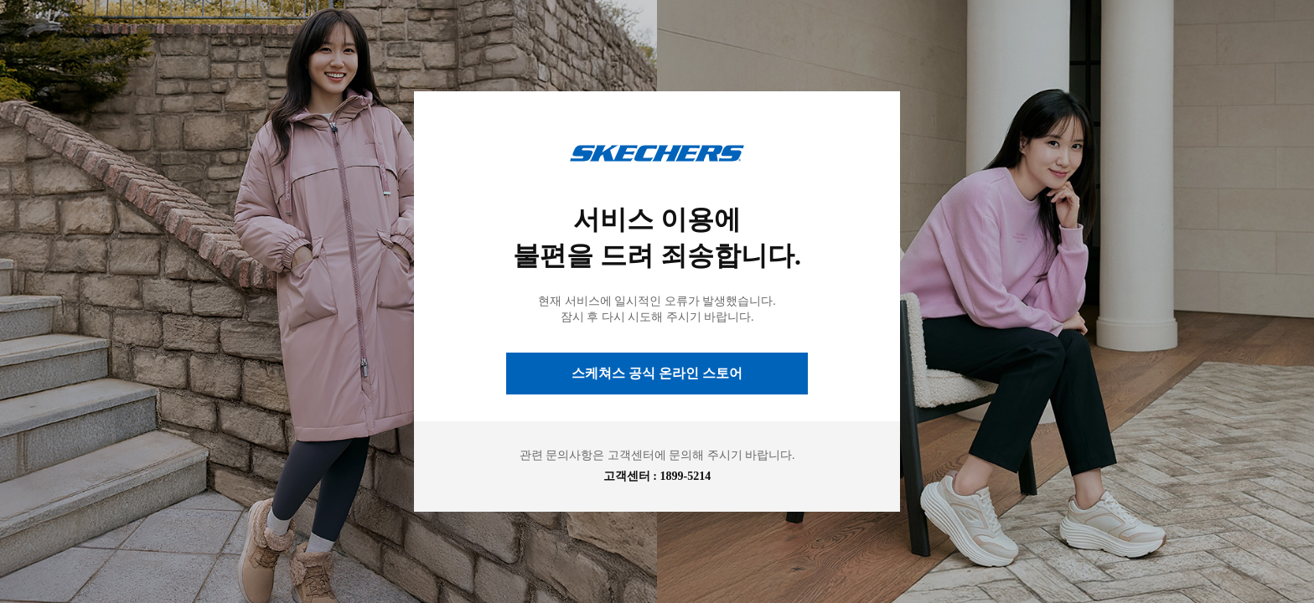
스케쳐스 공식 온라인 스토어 (657, 373)
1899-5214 (685, 476)
